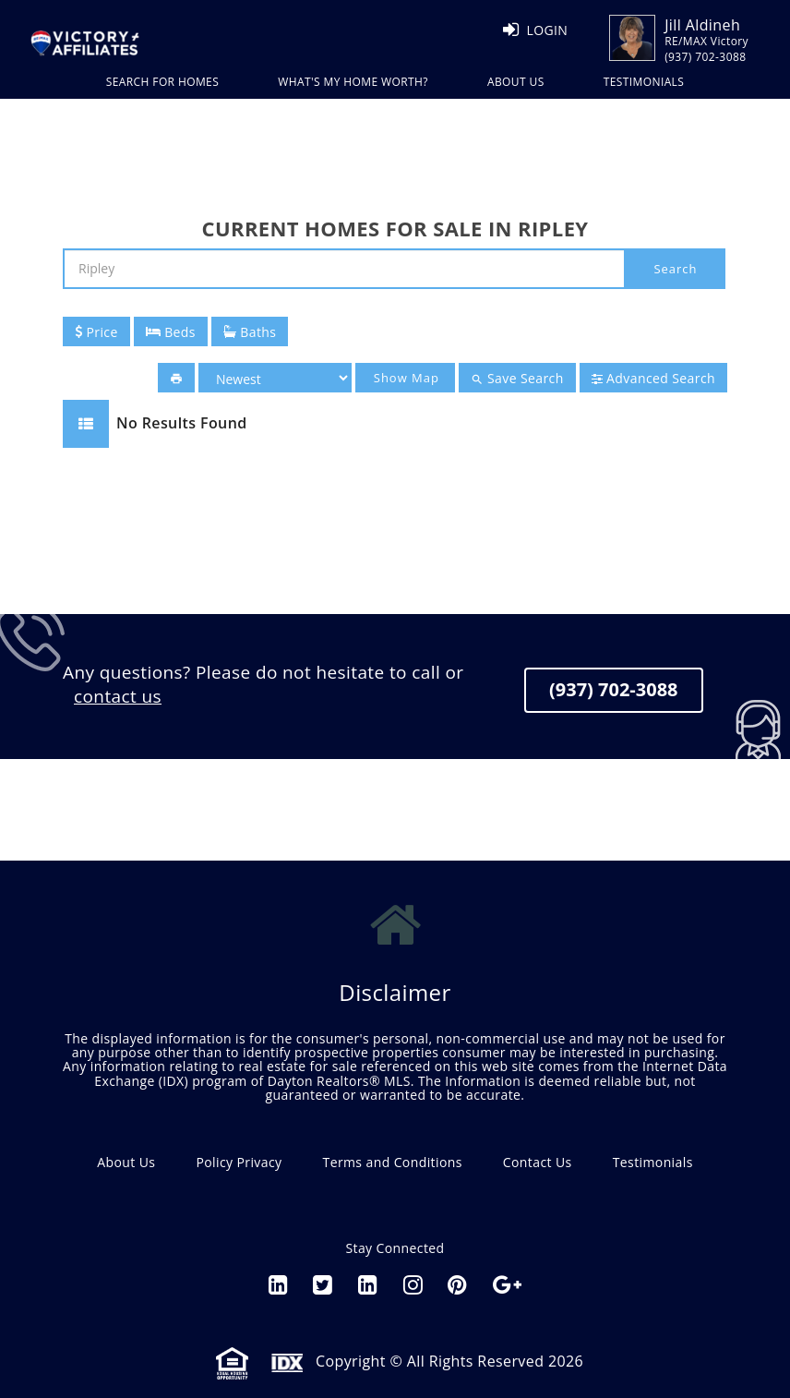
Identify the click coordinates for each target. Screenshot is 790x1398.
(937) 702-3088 (613, 689)
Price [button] (96, 332)
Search (675, 268)
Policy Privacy (238, 1162)
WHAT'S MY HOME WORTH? (353, 82)
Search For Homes (162, 82)
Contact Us (537, 1162)
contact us (118, 696)
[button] (176, 377)
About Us (126, 1162)
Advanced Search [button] (653, 378)
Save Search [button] (517, 378)
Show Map (406, 377)
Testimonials (653, 1162)
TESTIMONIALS (644, 82)
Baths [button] (250, 332)
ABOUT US (516, 82)
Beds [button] (171, 332)
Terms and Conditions (392, 1162)
